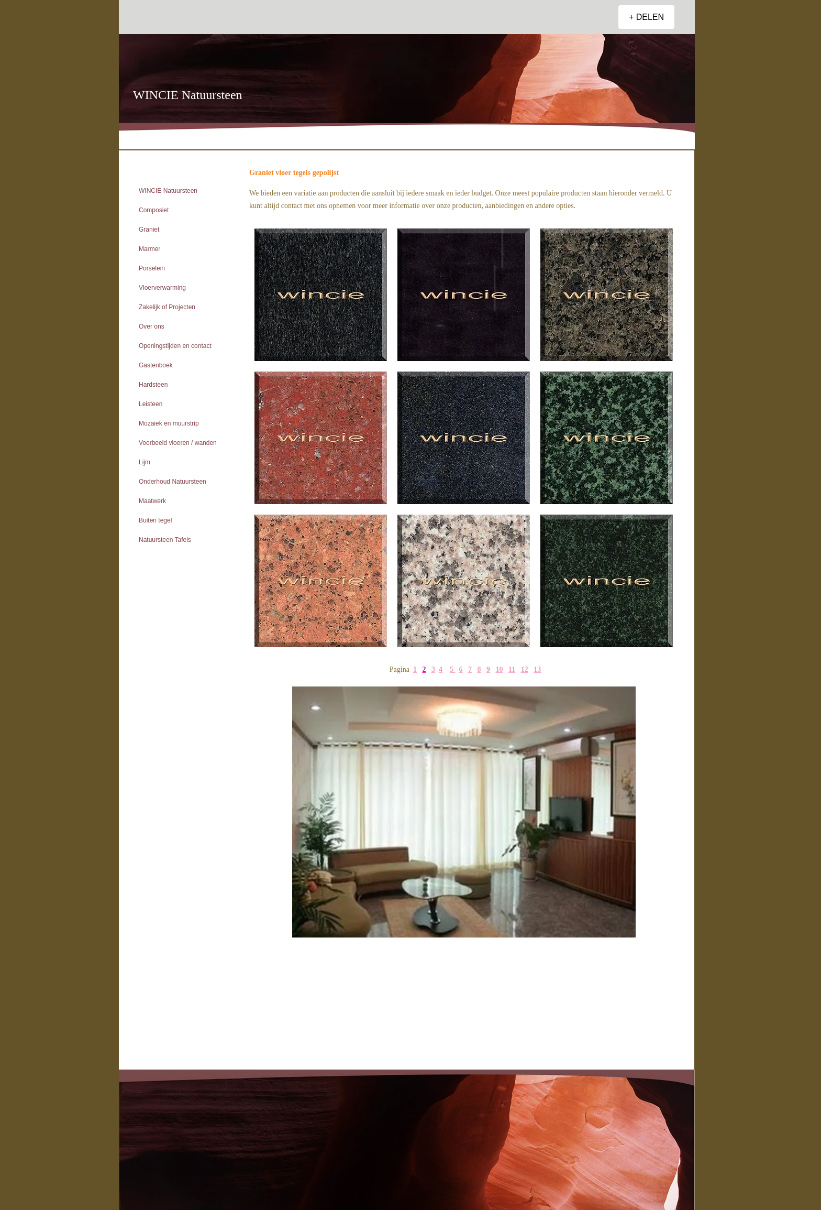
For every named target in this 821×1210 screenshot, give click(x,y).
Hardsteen (153, 384)
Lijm (144, 462)
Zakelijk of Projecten (167, 307)
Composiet (154, 210)
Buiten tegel (155, 520)
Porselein (152, 268)
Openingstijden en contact (175, 346)
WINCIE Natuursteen (168, 190)
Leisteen (150, 404)
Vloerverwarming (162, 287)
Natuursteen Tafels (165, 539)
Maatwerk (152, 501)
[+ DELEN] (646, 17)
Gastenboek (156, 365)
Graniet (149, 229)
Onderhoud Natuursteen (172, 481)
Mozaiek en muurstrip (169, 423)
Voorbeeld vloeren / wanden (178, 442)
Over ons (151, 326)
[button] (464, 812)
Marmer (149, 249)
